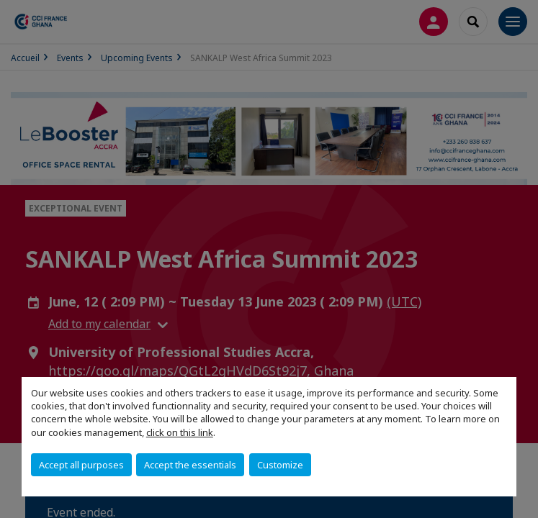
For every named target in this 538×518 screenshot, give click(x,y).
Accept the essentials (190, 464)
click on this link (179, 432)
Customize (280, 464)
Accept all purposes (81, 464)
